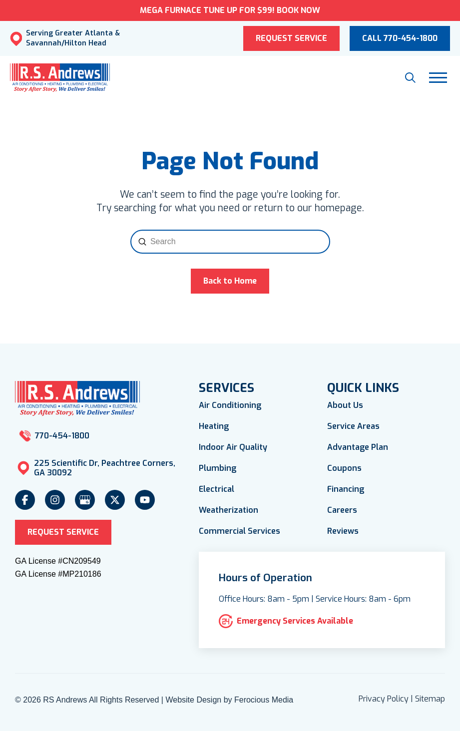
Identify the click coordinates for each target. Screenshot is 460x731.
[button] (410, 77)
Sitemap (430, 699)
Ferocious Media (263, 700)
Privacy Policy (384, 699)
